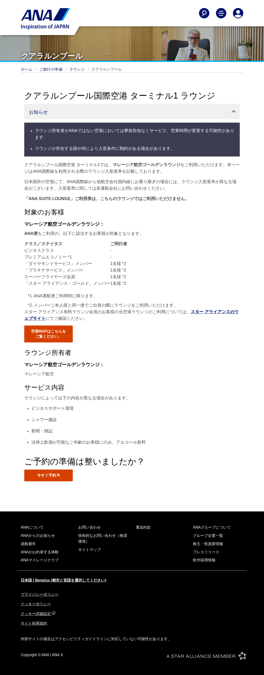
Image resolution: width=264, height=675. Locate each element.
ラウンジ (77, 69)
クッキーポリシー (36, 604)
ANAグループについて (212, 527)
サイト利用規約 (34, 623)
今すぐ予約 (48, 475)
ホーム (27, 69)
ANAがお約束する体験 (40, 552)
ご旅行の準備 (51, 69)
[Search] (204, 13)
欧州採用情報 (204, 560)
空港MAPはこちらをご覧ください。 (48, 333)
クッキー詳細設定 (38, 614)
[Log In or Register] (238, 13)
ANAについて (32, 527)
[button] (132, 111)
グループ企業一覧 (208, 536)
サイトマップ (89, 550)
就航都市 (28, 544)
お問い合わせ (89, 527)
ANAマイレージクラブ (40, 560)
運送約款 (143, 527)
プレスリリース (206, 552)
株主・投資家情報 (208, 544)
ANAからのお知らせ (38, 536)
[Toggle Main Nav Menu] (221, 13)
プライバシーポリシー (39, 594)
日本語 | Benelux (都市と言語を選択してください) (63, 580)
